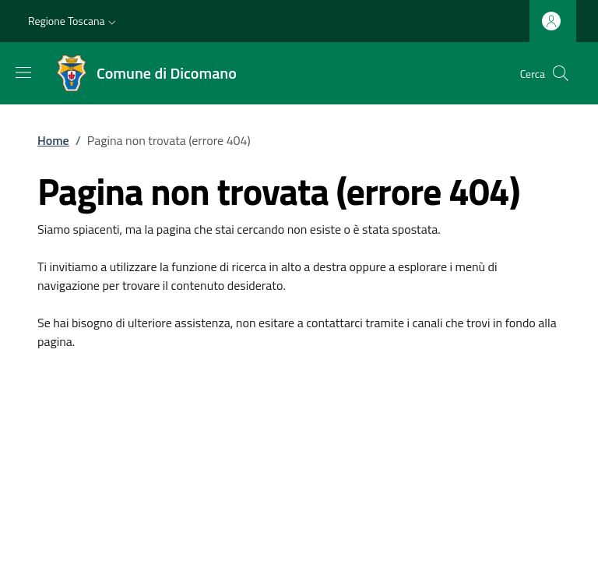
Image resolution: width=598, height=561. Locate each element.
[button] (73, 21)
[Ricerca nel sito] (560, 73)
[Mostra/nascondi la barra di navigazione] (23, 72)
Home (53, 140)
